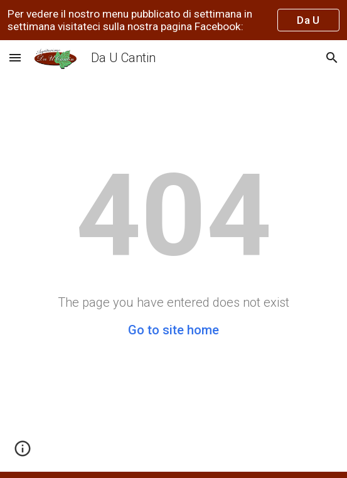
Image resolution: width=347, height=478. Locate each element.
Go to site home (173, 329)
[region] (173, 20)
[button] (15, 57)
